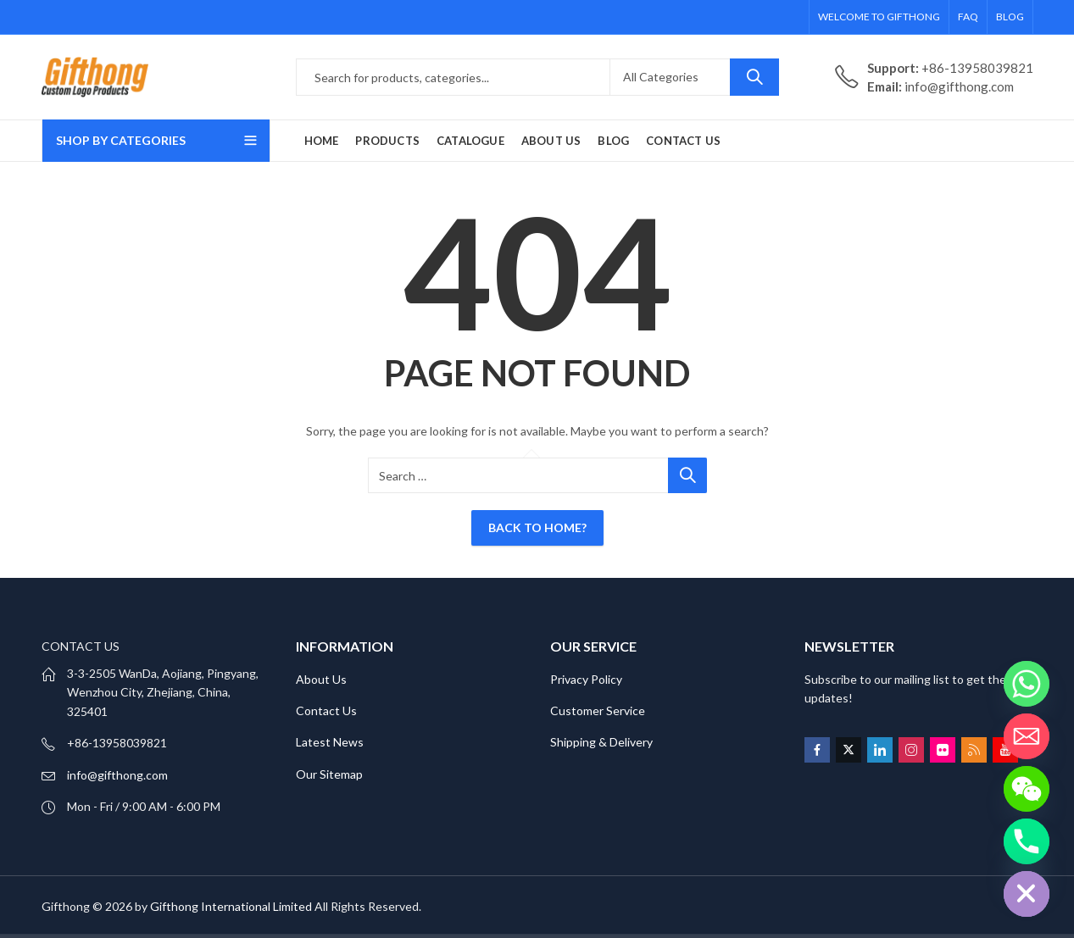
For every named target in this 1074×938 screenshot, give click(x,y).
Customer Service (597, 710)
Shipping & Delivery (601, 742)
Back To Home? (537, 527)
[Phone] (1026, 841)
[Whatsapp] (1026, 684)
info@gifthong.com (117, 775)
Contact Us (326, 710)
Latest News (330, 742)
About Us (321, 679)
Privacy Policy (586, 679)
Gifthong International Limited (231, 906)
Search (754, 77)
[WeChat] (1026, 789)
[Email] (1026, 736)
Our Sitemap (329, 774)
